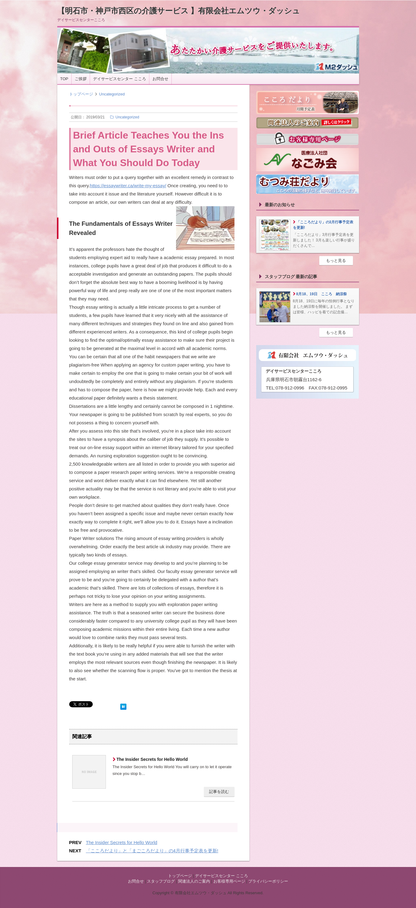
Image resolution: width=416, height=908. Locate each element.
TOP (64, 78)
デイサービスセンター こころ (119, 78)
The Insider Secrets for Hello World (151, 759)
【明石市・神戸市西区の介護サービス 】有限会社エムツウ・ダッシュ (178, 10)
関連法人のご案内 (194, 881)
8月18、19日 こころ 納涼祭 (321, 294)
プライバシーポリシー (268, 881)
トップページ (81, 94)
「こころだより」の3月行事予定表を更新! (323, 225)
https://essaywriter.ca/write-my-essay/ (128, 185)
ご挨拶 (81, 78)
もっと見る (336, 260)
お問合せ (160, 78)
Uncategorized (112, 94)
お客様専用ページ (229, 881)
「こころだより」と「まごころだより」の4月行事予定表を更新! (152, 850)
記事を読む (219, 791)
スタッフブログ (161, 881)
